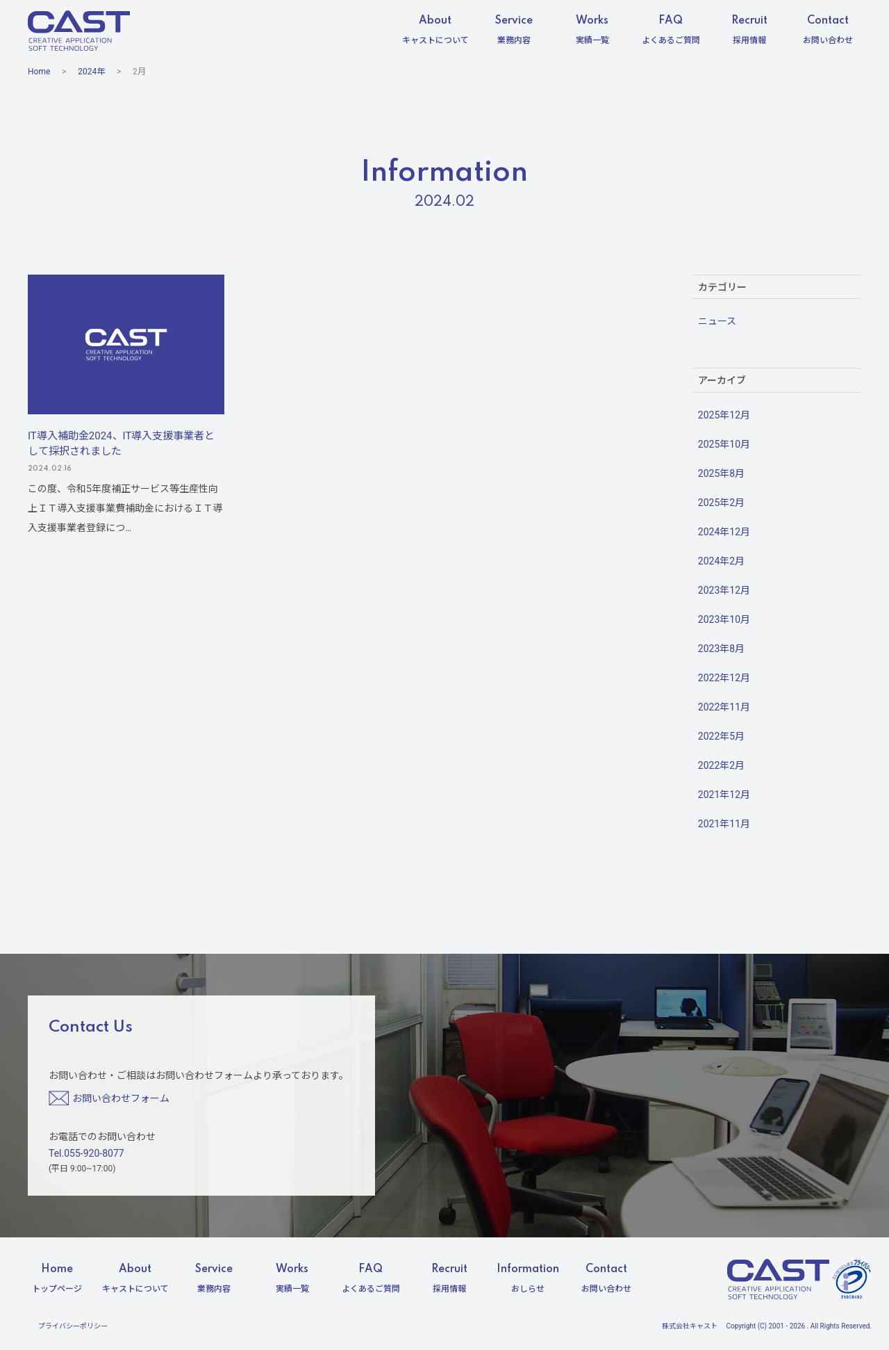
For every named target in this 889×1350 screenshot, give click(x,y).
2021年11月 (724, 823)
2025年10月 (724, 444)
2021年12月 (724, 794)
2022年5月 (721, 736)
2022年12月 (724, 677)
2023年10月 (724, 619)
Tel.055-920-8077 (86, 1153)
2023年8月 (721, 648)
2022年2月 (721, 765)
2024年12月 (724, 531)
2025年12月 (724, 415)
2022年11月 (724, 707)
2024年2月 (721, 561)
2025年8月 (721, 473)
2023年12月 (724, 590)
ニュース (717, 321)
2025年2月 (721, 502)
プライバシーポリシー (73, 1326)
